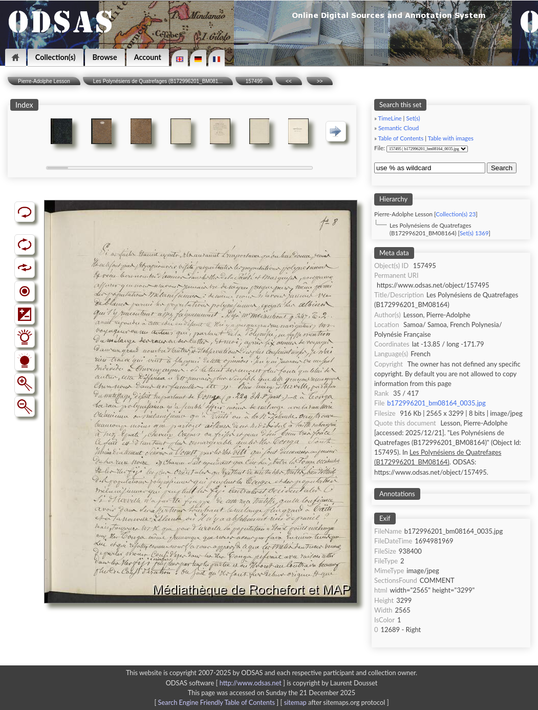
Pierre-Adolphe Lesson (44, 81)
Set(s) (413, 118)
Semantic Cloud (398, 128)
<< (289, 81)
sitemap (295, 702)
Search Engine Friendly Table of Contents (216, 702)
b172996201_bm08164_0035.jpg (436, 403)
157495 (254, 81)
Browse (105, 57)
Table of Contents (401, 138)
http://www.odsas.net (251, 683)
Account (147, 57)
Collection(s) (55, 57)
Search (501, 168)
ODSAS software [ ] (226, 683)
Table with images (451, 138)
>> (320, 81)
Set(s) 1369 (474, 233)
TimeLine (390, 118)
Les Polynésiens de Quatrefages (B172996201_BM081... (158, 81)
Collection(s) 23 (456, 214)
